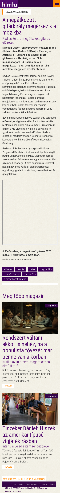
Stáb (5, 479)
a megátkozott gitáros (15, 279)
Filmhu (13, 484)
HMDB (21, 484)
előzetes (8, 269)
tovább (8, 386)
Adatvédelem (39, 479)
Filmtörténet (43, 484)
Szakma (52, 484)
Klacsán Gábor (11, 274)
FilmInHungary (31, 484)
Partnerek (12, 479)
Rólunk (21, 479)
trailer (32, 269)
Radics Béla (30, 274)
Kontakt (29, 479)
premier (21, 269)
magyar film (46, 269)
